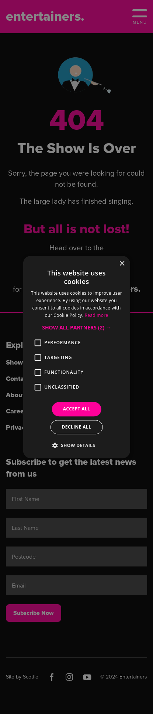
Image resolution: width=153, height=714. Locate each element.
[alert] (76, 357)
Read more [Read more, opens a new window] (96, 315)
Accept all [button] (76, 409)
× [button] (122, 264)
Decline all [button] (76, 427)
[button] (76, 328)
